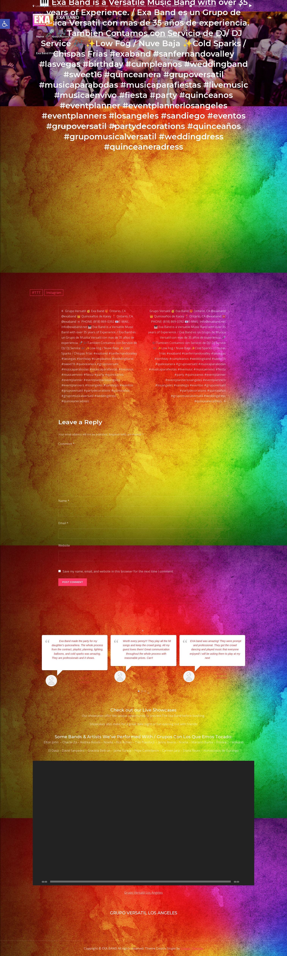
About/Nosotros (62, 36)
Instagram (53, 293)
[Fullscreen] (249, 881)
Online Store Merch (136, 36)
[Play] (38, 881)
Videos (112, 36)
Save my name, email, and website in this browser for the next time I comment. (118, 571)
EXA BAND (67, 17)
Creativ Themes (192, 948)
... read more (160, 657)
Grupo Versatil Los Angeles (143, 892)
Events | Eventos (168, 36)
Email (63, 523)
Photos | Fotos (90, 36)
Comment (66, 444)
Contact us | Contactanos (204, 36)
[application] (143, 823)
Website (64, 545)
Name (63, 501)
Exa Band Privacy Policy (51, 53)
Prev (37, 661)
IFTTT (36, 293)
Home (40, 36)
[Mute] (243, 881)
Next (250, 661)
